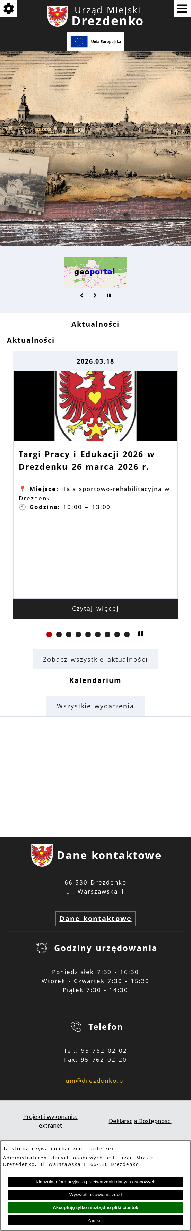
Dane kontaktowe (95, 918)
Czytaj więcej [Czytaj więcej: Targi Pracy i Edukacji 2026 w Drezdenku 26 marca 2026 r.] (95, 608)
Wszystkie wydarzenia (95, 706)
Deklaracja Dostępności (140, 1121)
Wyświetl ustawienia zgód (95, 1194)
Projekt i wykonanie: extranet (50, 1121)
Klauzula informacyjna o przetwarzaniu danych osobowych (95, 1181)
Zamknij (95, 1220)
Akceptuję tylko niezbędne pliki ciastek (95, 1207)
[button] (82, 295)
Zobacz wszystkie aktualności (95, 659)
